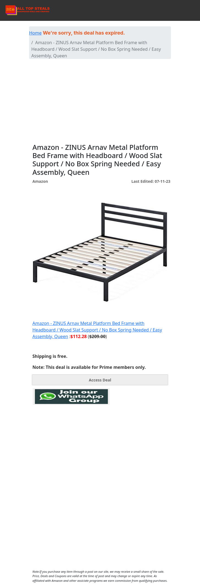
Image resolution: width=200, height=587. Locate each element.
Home (35, 33)
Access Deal (100, 380)
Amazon (40, 181)
